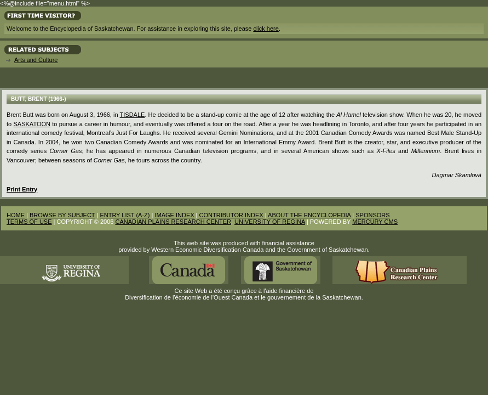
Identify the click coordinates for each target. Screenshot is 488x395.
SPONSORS (372, 215)
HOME (16, 215)
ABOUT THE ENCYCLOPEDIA (309, 215)
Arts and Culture (36, 60)
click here (265, 28)
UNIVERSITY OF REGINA (269, 221)
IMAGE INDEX (174, 215)
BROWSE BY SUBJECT (62, 215)
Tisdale (132, 114)
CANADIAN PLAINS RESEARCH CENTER (173, 221)
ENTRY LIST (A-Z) (125, 215)
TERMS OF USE (29, 221)
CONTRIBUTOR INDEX (231, 215)
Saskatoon (32, 124)
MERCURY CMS (375, 221)
